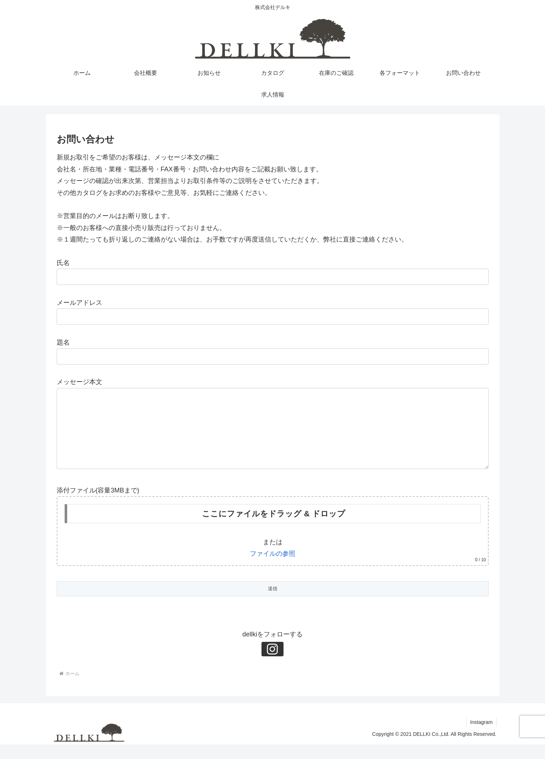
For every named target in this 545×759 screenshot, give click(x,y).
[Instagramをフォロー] (272, 663)
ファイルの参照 (272, 568)
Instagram (481, 736)
